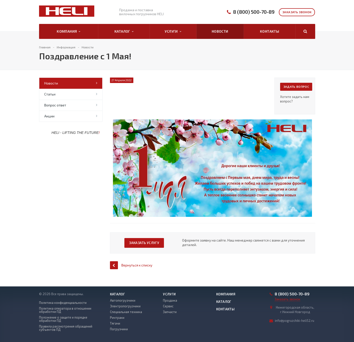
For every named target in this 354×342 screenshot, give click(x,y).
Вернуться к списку (131, 265)
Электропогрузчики (125, 306)
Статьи (49, 94)
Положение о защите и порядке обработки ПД (63, 319)
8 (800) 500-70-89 (254, 11)
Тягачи (115, 323)
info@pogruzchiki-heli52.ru (294, 321)
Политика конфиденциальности (63, 302)
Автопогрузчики (122, 300)
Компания (68, 31)
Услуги (173, 31)
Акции (49, 116)
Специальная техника (126, 312)
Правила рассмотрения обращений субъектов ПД (65, 328)
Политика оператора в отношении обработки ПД (65, 310)
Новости (220, 31)
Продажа (170, 300)
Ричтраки (117, 318)
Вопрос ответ (55, 105)
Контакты (269, 31)
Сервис (168, 306)
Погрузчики (119, 329)
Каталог (123, 31)
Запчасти (170, 312)
